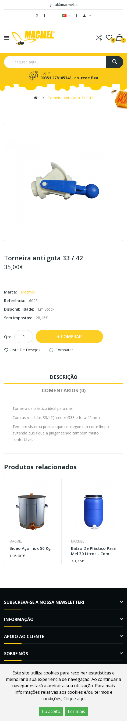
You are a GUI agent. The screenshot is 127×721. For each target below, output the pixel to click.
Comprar (71, 336)
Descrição (63, 377)
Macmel (28, 292)
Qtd (8, 336)
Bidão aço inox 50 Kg (30, 548)
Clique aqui (75, 698)
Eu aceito (51, 711)
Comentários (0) (64, 390)
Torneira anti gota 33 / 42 (70, 97)
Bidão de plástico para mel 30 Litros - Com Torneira (93, 551)
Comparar (64, 349)
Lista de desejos (25, 349)
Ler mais (76, 711)
